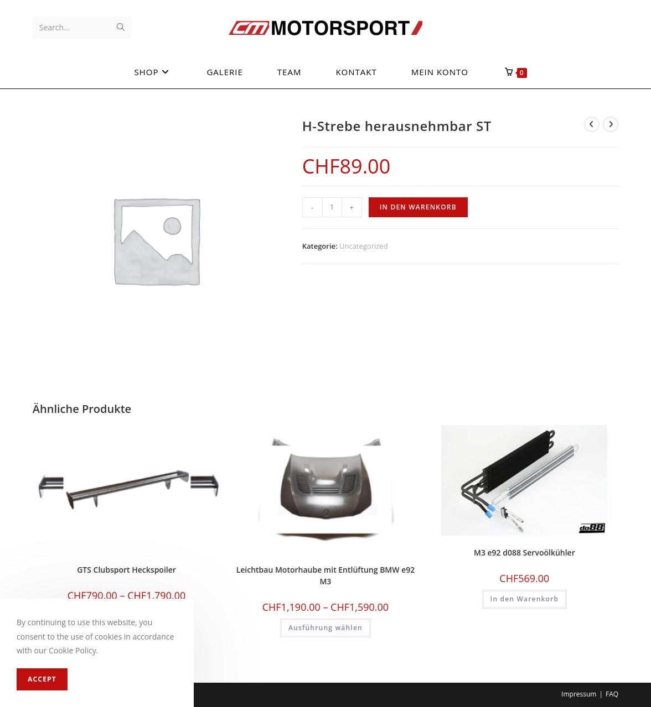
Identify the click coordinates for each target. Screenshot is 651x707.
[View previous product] (592, 124)
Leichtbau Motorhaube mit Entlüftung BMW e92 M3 (325, 575)
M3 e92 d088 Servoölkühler (524, 552)
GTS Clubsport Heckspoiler (126, 569)
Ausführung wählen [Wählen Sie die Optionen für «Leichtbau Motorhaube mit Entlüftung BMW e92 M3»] (325, 627)
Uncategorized (363, 246)
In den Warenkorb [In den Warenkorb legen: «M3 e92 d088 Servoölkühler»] (524, 599)
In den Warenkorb (418, 207)
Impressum (578, 694)
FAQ (612, 694)
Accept (42, 679)
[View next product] (610, 124)
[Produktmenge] (332, 207)
